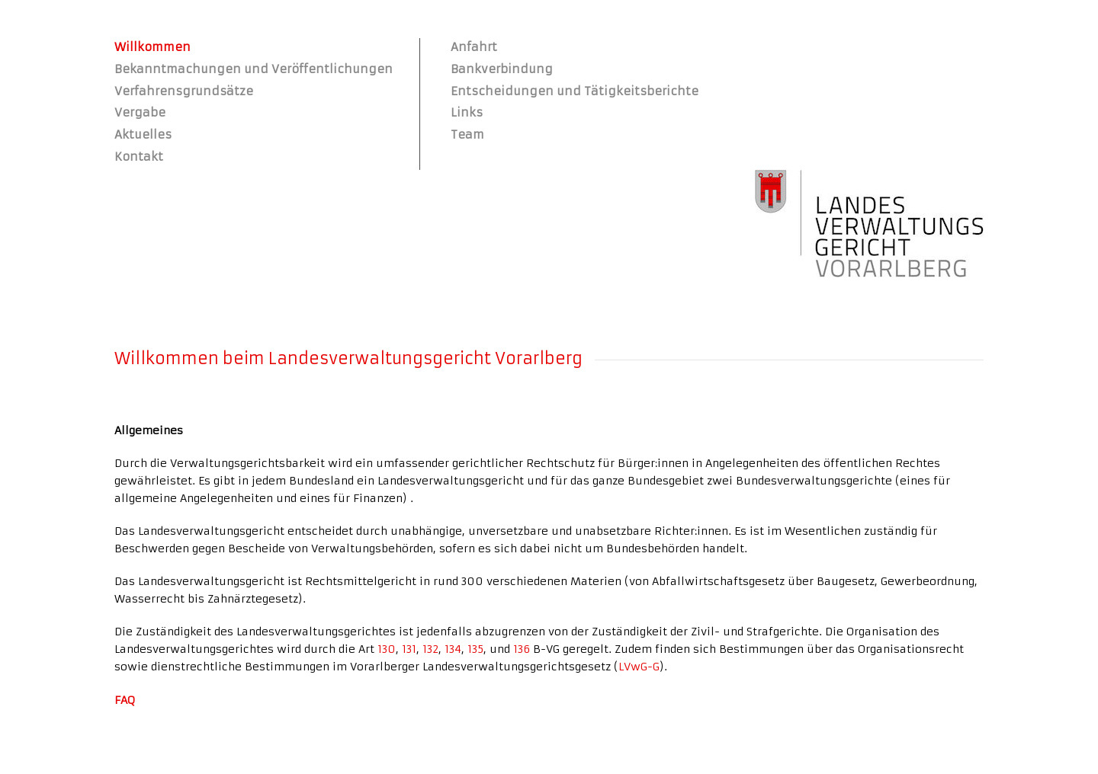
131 (409, 649)
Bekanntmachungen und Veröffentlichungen (253, 69)
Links (467, 112)
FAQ (124, 700)
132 (430, 649)
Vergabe (139, 112)
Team (467, 134)
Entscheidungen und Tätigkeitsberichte (574, 91)
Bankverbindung (502, 69)
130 (386, 649)
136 (521, 649)
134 (453, 649)
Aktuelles (143, 134)
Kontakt (138, 156)
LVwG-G (639, 666)
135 (475, 649)
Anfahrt (474, 47)
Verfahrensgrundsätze (183, 91)
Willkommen (152, 47)
